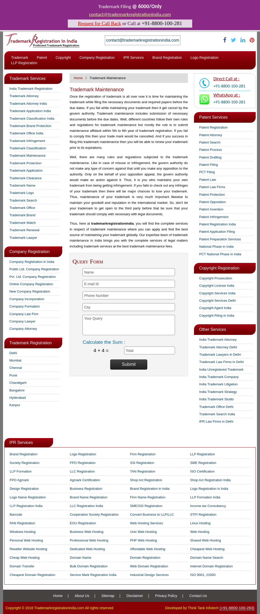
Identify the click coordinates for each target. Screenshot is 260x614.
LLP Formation (20, 471)
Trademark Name (22, 185)
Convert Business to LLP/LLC (152, 514)
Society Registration (24, 463)
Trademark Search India (217, 414)
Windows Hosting (23, 532)
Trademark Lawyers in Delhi (220, 354)
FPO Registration (82, 463)
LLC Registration (82, 471)
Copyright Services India (217, 293)
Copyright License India (216, 285)
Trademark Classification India (31, 118)
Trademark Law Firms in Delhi (221, 362)
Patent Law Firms (212, 187)
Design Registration (24, 489)
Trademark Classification (27, 148)
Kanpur (14, 405)
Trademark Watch (22, 223)
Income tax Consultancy (208, 506)
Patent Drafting (210, 157)
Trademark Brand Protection (30, 126)
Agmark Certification (85, 480)
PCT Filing (207, 172)
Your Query (129, 325)
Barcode (16, 514)
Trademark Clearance (25, 178)
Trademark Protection (25, 163)
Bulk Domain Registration (89, 566)
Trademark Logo (21, 193)
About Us (82, 596)
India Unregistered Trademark (221, 369)
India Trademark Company (218, 377)
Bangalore (17, 390)
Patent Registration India (217, 224)
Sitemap (107, 596)
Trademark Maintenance (27, 155)
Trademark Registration (30, 343)
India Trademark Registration (30, 89)
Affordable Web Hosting (147, 549)
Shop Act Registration (146, 480)
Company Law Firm (23, 314)
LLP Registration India (26, 506)
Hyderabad (17, 398)
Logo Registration (204, 58)
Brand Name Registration (88, 497)
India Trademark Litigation (218, 384)
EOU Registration (83, 523)
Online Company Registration (31, 284)
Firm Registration (142, 454)
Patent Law (207, 180)
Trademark (19, 58)
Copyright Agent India (215, 308)
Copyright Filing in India (216, 315)
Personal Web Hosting (26, 540)
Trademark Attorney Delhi (218, 347)
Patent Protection (212, 194)
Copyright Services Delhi (217, 300)
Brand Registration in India (149, 489)
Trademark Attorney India (28, 103)
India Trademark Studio (216, 399)
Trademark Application (26, 170)
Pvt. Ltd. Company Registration (32, 277)
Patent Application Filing (217, 231)
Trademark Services (27, 78)
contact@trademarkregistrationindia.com (130, 14)
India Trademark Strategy (218, 392)
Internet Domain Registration (211, 566)
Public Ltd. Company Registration (34, 269)
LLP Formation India (205, 497)
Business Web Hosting (86, 532)
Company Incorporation (26, 299)
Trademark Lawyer (23, 238)
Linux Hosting (200, 523)
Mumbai (15, 360)
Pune (13, 375)
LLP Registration (24, 63)
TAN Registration (142, 471)
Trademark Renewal (24, 230)
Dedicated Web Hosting (87, 549)
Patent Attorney (210, 135)
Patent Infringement (213, 217)
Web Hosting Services (146, 523)
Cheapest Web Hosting (207, 549)
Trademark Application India (30, 111)
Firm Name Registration (147, 497)
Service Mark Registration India (93, 575)
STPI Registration (203, 514)
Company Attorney (23, 329)
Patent (42, 58)
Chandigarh (18, 383)
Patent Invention (211, 209)
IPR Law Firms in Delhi (216, 421)
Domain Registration (145, 557)
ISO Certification (202, 471)
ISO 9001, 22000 (203, 575)
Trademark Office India (26, 133)
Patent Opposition (212, 202)
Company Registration (97, 58)
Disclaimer (134, 596)
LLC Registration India (86, 506)
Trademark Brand (22, 215)
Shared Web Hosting (205, 540)
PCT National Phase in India (220, 254)
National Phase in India (216, 246)
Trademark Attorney (24, 96)
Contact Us (198, 596)
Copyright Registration (219, 268)
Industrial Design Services (149, 575)
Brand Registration (167, 58)
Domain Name (80, 557)
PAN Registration (22, 523)
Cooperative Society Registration (94, 514)
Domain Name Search (206, 557)
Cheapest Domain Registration (32, 575)
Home (78, 78)
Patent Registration (213, 127)
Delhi (13, 353)
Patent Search (209, 142)
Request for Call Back (99, 23)
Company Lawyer (22, 321)
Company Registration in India (31, 262)
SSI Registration (142, 463)
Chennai (15, 368)
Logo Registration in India (209, 489)
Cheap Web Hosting (25, 557)
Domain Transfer (22, 566)
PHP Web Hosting (143, 540)
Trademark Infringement (27, 141)
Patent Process (210, 150)
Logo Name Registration (28, 497)
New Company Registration (29, 291)
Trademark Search (23, 200)
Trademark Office (22, 208)
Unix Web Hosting (143, 532)
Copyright (63, 58)
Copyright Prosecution (215, 278)
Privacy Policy (166, 596)
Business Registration (86, 489)
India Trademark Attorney (217, 339)
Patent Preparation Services (220, 239)
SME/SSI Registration (146, 506)
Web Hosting (199, 532)
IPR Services (133, 58)
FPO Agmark (19, 480)
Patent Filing (208, 165)
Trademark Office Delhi (216, 407)
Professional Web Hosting (89, 540)
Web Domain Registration (149, 566)
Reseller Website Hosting (28, 549)
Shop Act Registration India (210, 480)
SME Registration (203, 463)
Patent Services (213, 117)
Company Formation (24, 306)
